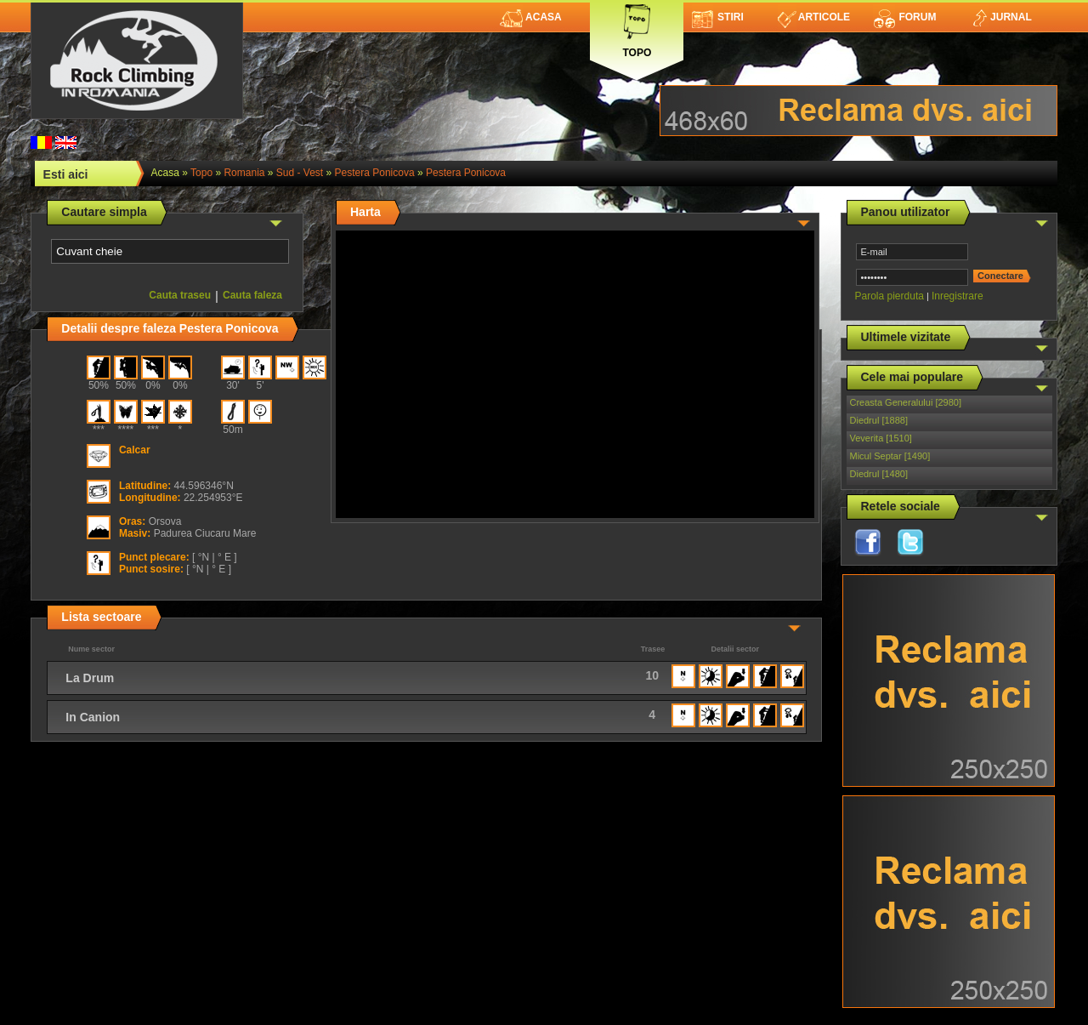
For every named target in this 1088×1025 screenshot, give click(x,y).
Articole (814, 17)
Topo (636, 27)
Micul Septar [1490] (890, 456)
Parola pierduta (889, 296)
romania (244, 173)
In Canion (92, 717)
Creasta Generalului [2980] (905, 402)
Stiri (718, 17)
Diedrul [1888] (879, 420)
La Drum (89, 678)
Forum (904, 17)
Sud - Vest (299, 173)
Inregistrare (957, 296)
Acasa (531, 17)
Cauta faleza (252, 295)
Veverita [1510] (881, 438)
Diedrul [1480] (879, 474)
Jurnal (1001, 17)
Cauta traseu (180, 295)
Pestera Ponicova (375, 173)
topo (201, 173)
